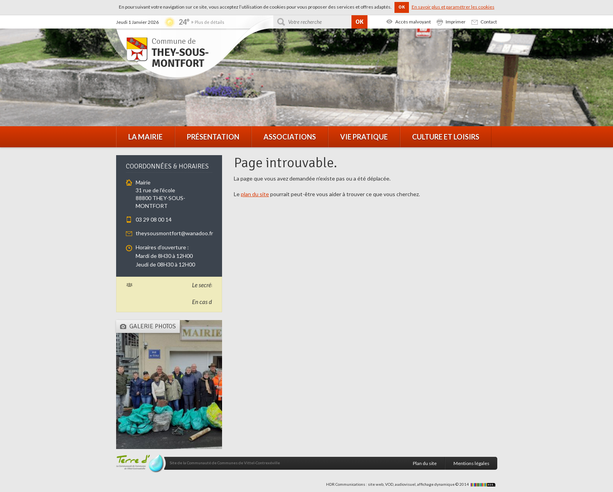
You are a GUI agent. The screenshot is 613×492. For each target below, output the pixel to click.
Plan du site (425, 463)
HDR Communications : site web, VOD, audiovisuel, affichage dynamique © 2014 (411, 484)
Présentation (213, 136)
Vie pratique (364, 136)
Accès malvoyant (413, 22)
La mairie (145, 136)
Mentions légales (471, 463)
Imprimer (456, 22)
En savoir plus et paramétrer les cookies (453, 7)
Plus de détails (209, 22)
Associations (289, 136)
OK (401, 7)
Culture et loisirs (445, 136)
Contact (488, 22)
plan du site (255, 194)
